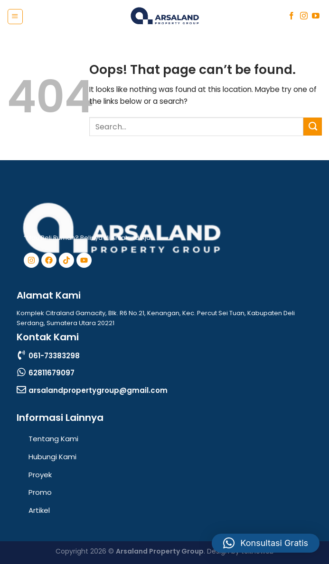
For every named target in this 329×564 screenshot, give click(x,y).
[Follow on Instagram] (304, 16)
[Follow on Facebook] (291, 16)
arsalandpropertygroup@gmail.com (98, 390)
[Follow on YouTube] (316, 16)
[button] (266, 543)
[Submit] (312, 127)
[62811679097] (21, 372)
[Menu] (15, 16)
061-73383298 (54, 356)
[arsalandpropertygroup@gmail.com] (21, 389)
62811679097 (51, 373)
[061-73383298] (21, 355)
